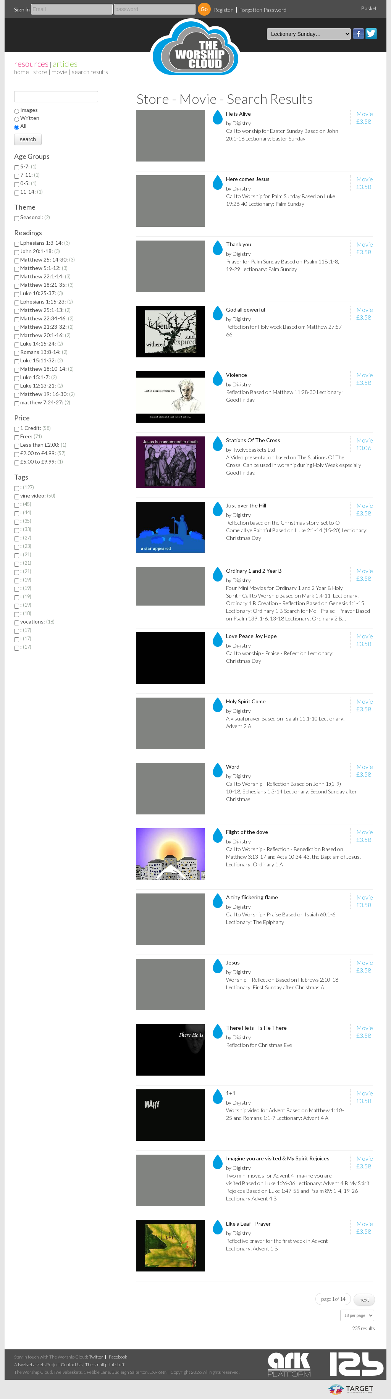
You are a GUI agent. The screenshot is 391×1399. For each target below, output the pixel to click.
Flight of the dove (247, 832)
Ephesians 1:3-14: (45, 242)
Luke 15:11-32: (41, 360)
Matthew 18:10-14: (47, 368)
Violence (236, 375)
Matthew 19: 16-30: (47, 394)
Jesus (233, 962)
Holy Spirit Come (246, 701)
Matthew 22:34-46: (47, 318)
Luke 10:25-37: (41, 293)
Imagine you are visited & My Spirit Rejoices (278, 1158)
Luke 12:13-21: (41, 385)
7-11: (30, 174)
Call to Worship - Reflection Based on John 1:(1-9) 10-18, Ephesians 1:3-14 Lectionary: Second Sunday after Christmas (291, 791)
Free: (31, 436)
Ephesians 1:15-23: (46, 301)
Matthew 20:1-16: (45, 335)
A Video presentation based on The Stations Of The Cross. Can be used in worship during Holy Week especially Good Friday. (293, 465)
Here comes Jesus (248, 179)
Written (29, 118)
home (21, 71)
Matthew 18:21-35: (47, 284)
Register (223, 9)
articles (65, 63)
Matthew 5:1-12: (44, 268)
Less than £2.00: (43, 444)
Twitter (371, 33)
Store (40, 71)
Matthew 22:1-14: (45, 276)
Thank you (238, 244)
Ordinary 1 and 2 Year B (254, 570)
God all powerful (245, 309)
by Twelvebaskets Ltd (250, 449)
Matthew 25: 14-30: (47, 259)
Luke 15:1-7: (38, 377)
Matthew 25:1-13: (45, 310)
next (364, 1299)
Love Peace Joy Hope (251, 636)
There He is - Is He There (256, 1027)
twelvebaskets (31, 1364)
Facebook (358, 33)
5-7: (28, 166)
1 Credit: (35, 428)
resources (31, 63)
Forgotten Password (262, 9)
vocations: (37, 621)
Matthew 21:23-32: (47, 326)
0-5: (28, 183)
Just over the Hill (246, 505)
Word (232, 766)
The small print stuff (104, 1364)
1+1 (231, 1093)
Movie (60, 71)
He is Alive (238, 113)
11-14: (31, 191)
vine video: (37, 495)
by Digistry (238, 123)
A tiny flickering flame (252, 897)
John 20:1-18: (40, 251)
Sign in (22, 9)
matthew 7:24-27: (45, 402)
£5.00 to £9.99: (41, 461)
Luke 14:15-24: (41, 343)
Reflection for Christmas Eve (259, 1045)
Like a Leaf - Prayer (248, 1223)
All (23, 126)
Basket (369, 8)
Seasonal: (35, 217)
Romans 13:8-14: (44, 352)
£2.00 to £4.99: (43, 453)
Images (29, 110)
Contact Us (71, 1364)
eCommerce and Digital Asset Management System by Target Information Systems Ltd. (350, 1389)
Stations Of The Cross (253, 440)
